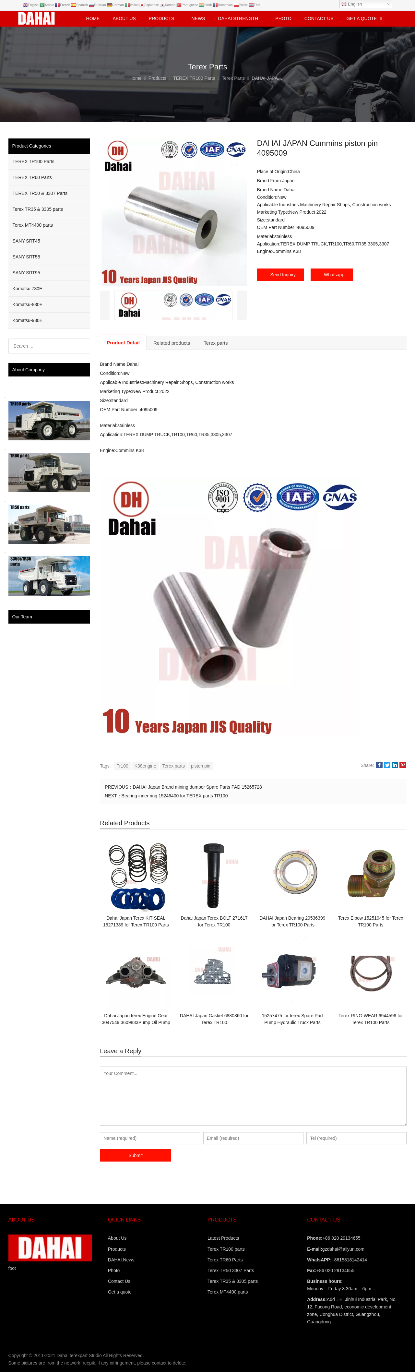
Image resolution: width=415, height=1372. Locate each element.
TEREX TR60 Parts (32, 177)
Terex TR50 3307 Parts (231, 1270)
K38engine (145, 766)
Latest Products (223, 1238)
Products (117, 1249)
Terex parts (173, 766)
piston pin (200, 766)
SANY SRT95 (26, 272)
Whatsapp (334, 274)
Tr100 (122, 766)
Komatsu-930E (28, 320)
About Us (117, 1238)
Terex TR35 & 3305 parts (38, 209)
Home (93, 18)
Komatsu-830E (28, 304)
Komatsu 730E (27, 288)
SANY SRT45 (26, 241)
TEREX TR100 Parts (33, 161)
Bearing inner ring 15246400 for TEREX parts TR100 (175, 795)
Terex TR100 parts (226, 1249)
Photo (114, 1270)
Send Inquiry (283, 274)
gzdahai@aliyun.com (343, 1249)
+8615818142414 (349, 1259)
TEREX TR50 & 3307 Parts (40, 193)
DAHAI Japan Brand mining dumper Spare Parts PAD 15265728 (197, 787)
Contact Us (119, 1281)
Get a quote (120, 1291)
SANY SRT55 (26, 256)
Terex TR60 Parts (225, 1259)
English (351, 4)
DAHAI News (121, 1259)
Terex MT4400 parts (33, 225)
